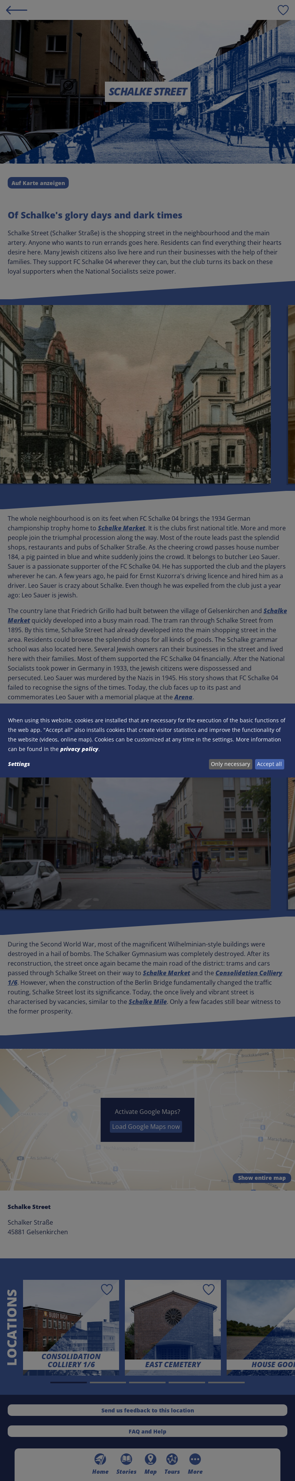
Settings (19, 764)
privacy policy (79, 749)
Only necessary (230, 764)
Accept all (269, 764)
